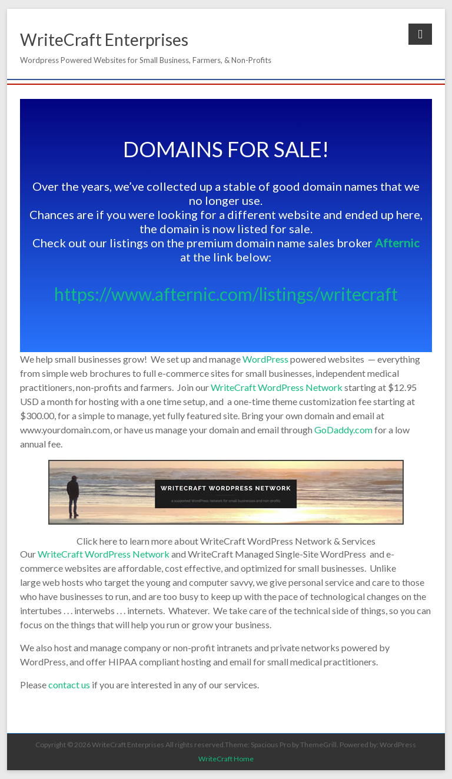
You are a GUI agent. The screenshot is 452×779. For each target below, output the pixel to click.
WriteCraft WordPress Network (277, 387)
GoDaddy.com (343, 429)
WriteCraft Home (226, 758)
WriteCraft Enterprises (104, 39)
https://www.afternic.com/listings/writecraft (226, 293)
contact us (69, 684)
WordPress (265, 358)
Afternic (397, 243)
